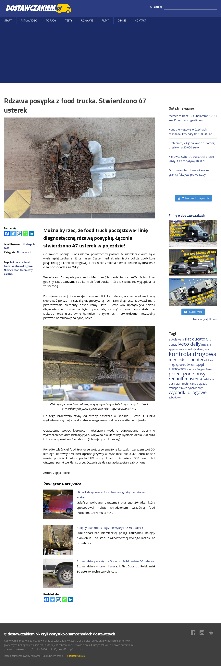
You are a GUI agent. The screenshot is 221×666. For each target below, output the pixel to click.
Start (8, 20)
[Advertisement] (110, 53)
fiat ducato (16, 262)
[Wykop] (19, 233)
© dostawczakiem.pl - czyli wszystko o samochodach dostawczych (59, 634)
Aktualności (29, 20)
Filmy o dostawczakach (187, 215)
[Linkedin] (31, 233)
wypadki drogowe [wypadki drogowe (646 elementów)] (188, 392)
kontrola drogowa (22, 266)
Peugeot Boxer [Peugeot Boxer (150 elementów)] (204, 369)
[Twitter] (13, 233)
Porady (51, 20)
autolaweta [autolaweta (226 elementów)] (176, 339)
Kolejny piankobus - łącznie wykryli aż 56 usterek (110, 528)
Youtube (213, 632)
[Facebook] (7, 233)
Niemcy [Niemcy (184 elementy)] (191, 369)
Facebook (195, 632)
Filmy (105, 20)
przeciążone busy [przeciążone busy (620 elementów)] (187, 373)
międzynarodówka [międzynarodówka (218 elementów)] (181, 365)
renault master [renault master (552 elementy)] (184, 379)
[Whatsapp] (25, 233)
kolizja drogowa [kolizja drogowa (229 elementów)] (198, 349)
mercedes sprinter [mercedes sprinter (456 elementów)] (186, 359)
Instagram (204, 632)
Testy (68, 20)
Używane (87, 20)
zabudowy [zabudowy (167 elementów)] (174, 397)
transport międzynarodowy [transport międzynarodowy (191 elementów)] (186, 388)
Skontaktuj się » (76, 656)
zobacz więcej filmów (203, 319)
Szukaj (156, 7)
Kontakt (140, 20)
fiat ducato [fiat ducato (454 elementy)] (195, 339)
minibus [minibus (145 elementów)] (208, 360)
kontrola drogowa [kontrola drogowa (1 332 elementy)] (192, 354)
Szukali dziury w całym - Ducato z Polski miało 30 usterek (115, 561)
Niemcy (8, 270)
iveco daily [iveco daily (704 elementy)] (189, 343)
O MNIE (122, 20)
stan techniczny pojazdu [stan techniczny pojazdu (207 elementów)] (191, 383)
